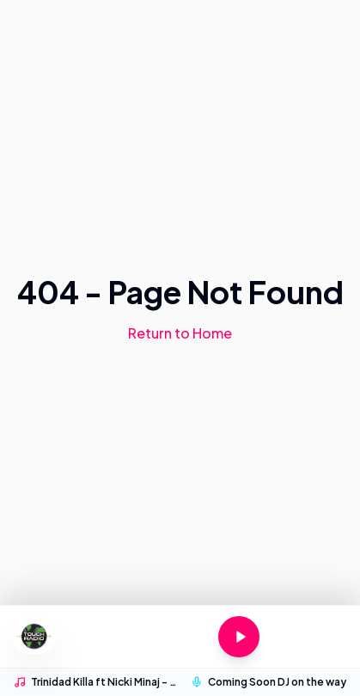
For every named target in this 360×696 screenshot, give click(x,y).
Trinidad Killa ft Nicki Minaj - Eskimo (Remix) (105, 681)
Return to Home (180, 333)
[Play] (238, 636)
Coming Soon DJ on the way (277, 681)
